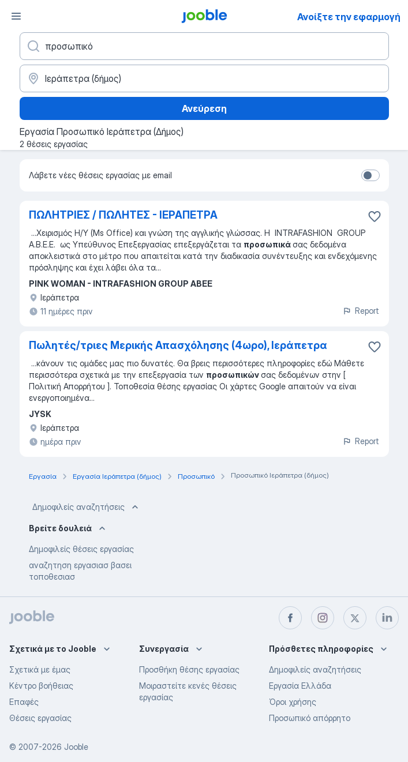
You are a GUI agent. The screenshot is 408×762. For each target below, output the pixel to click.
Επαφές (24, 702)
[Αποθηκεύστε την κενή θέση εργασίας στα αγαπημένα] (374, 216)
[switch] (370, 175)
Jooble (76, 747)
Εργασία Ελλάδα (300, 685)
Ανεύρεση (204, 108)
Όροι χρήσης (292, 702)
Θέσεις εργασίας (40, 718)
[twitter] (354, 617)
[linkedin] (387, 617)
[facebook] (290, 617)
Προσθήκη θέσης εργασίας (189, 669)
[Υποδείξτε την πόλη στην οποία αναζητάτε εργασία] (204, 78)
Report (360, 311)
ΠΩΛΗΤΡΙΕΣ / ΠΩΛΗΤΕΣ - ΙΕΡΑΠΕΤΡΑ (123, 215)
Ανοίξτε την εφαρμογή (348, 16)
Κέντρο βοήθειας (41, 685)
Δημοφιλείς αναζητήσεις (86, 507)
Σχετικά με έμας (39, 669)
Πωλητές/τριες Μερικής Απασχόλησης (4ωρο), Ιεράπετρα (178, 345)
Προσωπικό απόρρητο (309, 718)
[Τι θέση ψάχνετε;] (204, 46)
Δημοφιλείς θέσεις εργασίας (81, 549)
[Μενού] (16, 16)
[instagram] (322, 617)
